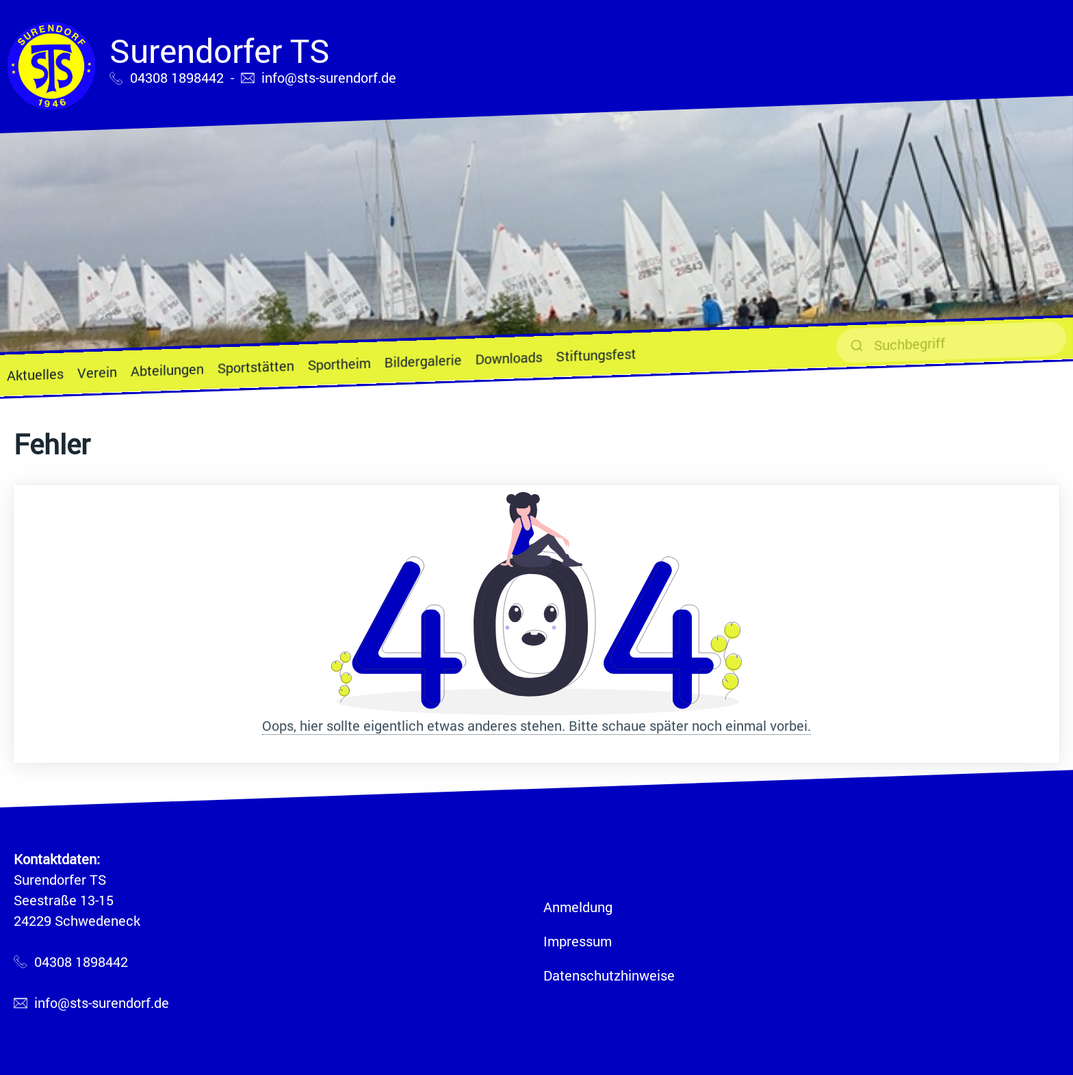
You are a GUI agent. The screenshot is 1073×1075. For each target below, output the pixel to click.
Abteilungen (167, 369)
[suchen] (951, 342)
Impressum (577, 941)
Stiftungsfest (596, 354)
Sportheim (339, 364)
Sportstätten (256, 367)
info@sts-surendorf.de (328, 77)
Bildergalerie (423, 360)
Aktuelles (35, 375)
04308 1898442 (177, 77)
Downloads (509, 357)
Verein (97, 372)
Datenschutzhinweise (609, 975)
